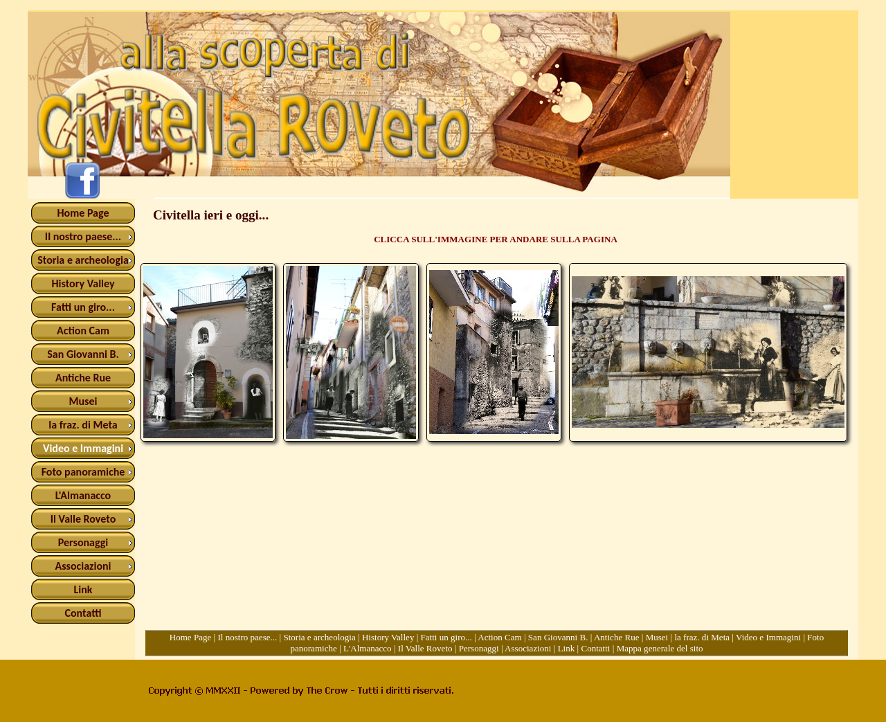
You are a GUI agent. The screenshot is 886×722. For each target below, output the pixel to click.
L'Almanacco (367, 648)
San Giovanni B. (558, 637)
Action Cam (499, 637)
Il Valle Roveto (425, 648)
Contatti (595, 648)
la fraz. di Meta (702, 637)
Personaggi (479, 648)
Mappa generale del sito (660, 648)
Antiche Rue (617, 637)
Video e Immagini (768, 637)
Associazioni (528, 648)
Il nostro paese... (247, 637)
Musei (657, 637)
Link (566, 648)
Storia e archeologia (319, 637)
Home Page (191, 637)
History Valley (388, 637)
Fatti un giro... (446, 637)
